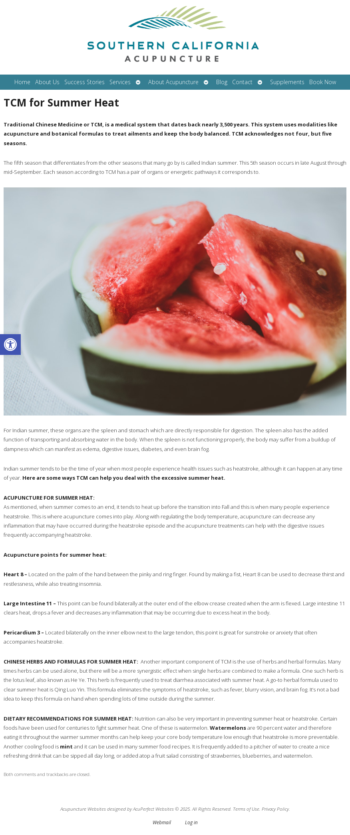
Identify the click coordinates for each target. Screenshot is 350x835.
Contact (242, 82)
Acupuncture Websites (83, 808)
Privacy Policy (275, 808)
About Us (47, 82)
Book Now (322, 82)
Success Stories (84, 82)
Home (22, 82)
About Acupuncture (173, 82)
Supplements (287, 82)
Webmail (162, 822)
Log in (191, 822)
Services (120, 82)
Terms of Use (246, 808)
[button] (10, 344)
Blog (221, 82)
